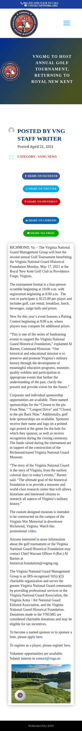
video (32, 531)
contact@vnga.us (48, 658)
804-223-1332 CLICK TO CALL (41, 3)
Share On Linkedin (42, 220)
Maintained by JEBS (41, 725)
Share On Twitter (42, 188)
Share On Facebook (43, 176)
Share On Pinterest (42, 201)
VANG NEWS (47, 156)
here (39, 637)
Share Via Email (42, 233)
